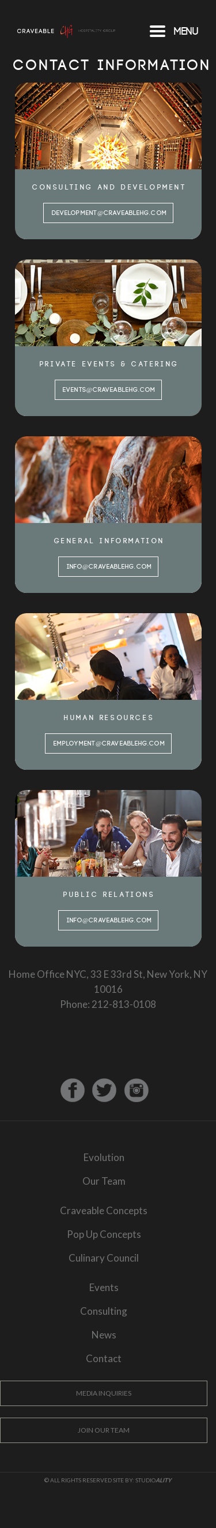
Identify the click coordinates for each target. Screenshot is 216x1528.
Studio (153, 1480)
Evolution (104, 1157)
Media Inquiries (103, 1393)
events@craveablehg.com (109, 390)
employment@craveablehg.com (109, 743)
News (104, 1335)
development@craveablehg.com (108, 213)
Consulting (103, 1311)
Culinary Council (104, 1258)
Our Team (104, 1181)
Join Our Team (104, 1430)
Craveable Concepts (103, 1210)
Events (104, 1287)
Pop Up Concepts (104, 1234)
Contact (104, 1358)
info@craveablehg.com (108, 566)
